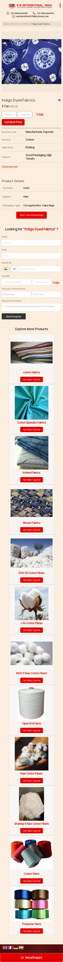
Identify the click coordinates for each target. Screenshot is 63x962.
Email (4, 249)
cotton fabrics (31, 372)
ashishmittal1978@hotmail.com (32, 16)
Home (6, 24)
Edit (39, 114)
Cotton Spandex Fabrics (31, 422)
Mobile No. (7, 262)
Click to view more (9, 166)
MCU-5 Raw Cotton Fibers (31, 673)
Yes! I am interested (31, 215)
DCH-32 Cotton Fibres (32, 573)
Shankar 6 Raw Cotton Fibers (31, 824)
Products (15, 24)
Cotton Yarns (31, 874)
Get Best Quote (31, 379)
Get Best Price (13, 122)
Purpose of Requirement (13, 289)
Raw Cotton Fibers (31, 773)
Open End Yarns (31, 723)
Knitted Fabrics (31, 472)
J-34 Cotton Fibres (31, 623)
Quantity (6, 276)
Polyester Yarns (31, 924)
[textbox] (25, 114)
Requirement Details (11, 301)
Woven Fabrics (31, 523)
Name (4, 236)
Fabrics (25, 24)
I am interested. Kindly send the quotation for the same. (31, 307)
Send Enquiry (31, 957)
